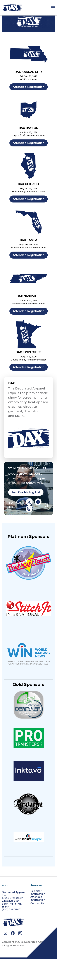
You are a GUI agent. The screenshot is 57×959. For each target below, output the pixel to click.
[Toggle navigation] (53, 7)
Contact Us (37, 903)
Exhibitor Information (37, 892)
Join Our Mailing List (26, 492)
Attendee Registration (28, 87)
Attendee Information (37, 898)
